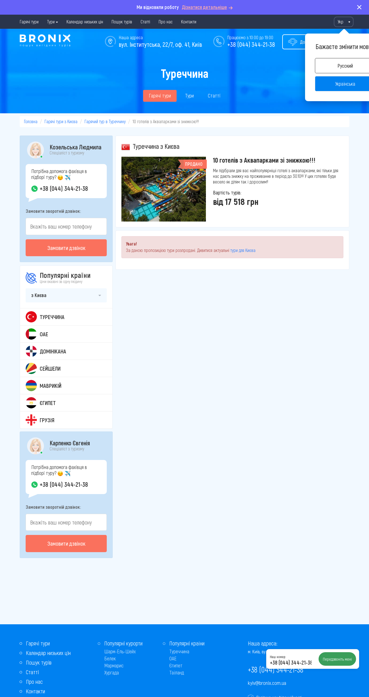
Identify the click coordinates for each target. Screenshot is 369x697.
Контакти (188, 21)
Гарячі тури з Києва (61, 121)
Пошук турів (122, 21)
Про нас (166, 21)
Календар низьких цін (84, 21)
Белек (110, 658)
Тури (51, 21)
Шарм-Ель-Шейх (120, 651)
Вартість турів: (227, 192)
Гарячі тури (29, 21)
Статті (145, 21)
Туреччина (179, 651)
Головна (30, 121)
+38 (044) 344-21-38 (251, 44)
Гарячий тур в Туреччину (105, 121)
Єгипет (176, 665)
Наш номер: (278, 657)
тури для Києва (242, 250)
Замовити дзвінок (66, 247)
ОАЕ (173, 658)
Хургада (111, 672)
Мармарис (114, 665)
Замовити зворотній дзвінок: (53, 211)
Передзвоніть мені (337, 658)
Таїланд (176, 672)
